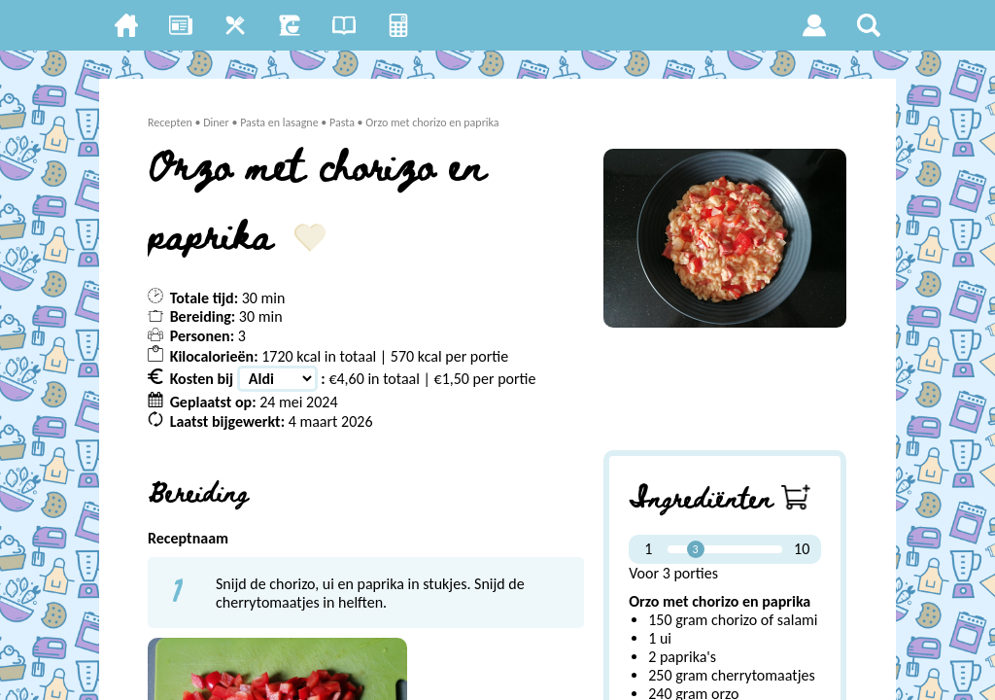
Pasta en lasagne (280, 122)
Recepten (170, 122)
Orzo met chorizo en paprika (432, 122)
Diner (217, 122)
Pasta (342, 122)
